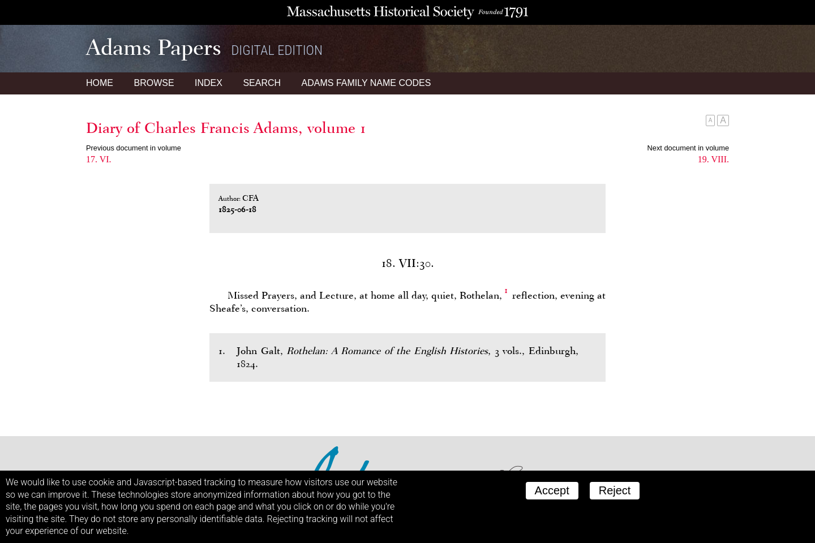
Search (262, 83)
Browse (154, 83)
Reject (615, 490)
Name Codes (366, 83)
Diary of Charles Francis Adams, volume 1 (226, 128)
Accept (552, 490)
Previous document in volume (133, 148)
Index (208, 83)
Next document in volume (688, 148)
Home (99, 83)
